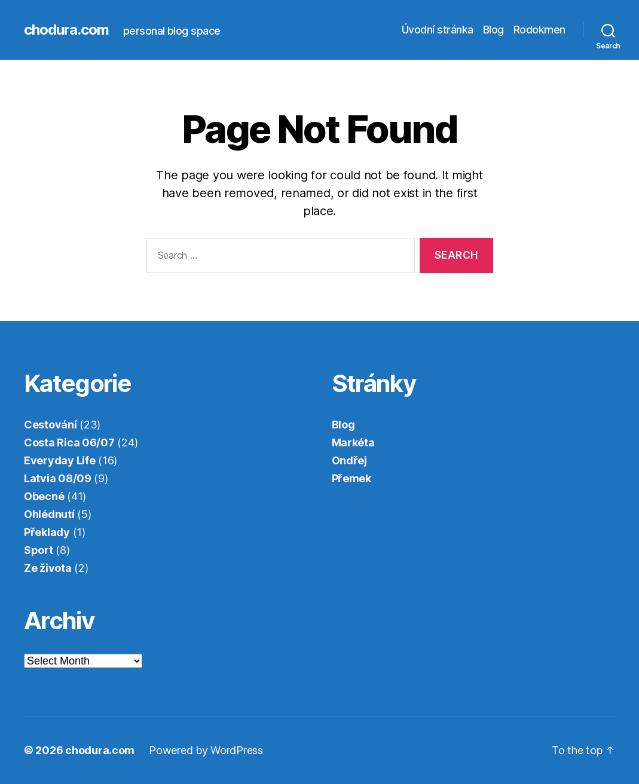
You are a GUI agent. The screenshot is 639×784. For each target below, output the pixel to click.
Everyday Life (60, 460)
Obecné (44, 496)
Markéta (353, 442)
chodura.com (66, 30)
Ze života (48, 568)
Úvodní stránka (437, 29)
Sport (38, 550)
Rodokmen (539, 29)
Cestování (50, 424)
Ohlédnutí (49, 514)
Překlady (47, 532)
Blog (493, 29)
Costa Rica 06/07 (69, 442)
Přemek (351, 478)
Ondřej (349, 460)
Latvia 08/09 (57, 478)
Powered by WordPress (206, 750)
